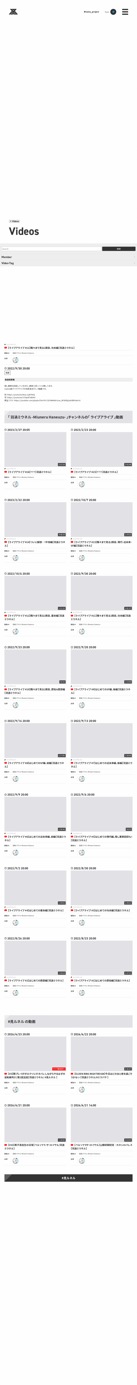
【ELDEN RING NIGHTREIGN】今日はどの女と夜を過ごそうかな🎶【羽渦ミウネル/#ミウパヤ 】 (101, 1075)
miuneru (16, 360)
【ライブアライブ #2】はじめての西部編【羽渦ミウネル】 (36, 980)
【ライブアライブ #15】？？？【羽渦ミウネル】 (96, 472)
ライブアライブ (11, 344)
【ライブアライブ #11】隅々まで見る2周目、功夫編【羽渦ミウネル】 (41, 348)
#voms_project (91, 11)
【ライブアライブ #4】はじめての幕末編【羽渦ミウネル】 (36, 910)
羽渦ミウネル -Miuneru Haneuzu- (23, 353)
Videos (15, 221)
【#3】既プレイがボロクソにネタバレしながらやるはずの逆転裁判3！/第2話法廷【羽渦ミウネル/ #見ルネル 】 (34, 1075)
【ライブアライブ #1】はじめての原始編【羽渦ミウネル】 (102, 980)
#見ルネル (68, 1178)
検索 (119, 248)
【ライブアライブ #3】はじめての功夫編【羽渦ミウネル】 (102, 910)
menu (125, 12)
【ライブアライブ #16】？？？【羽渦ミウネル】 (29, 472)
